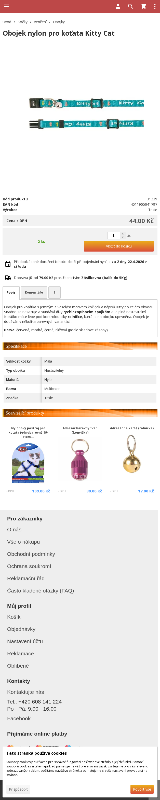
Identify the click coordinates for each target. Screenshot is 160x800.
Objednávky (21, 629)
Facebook (19, 718)
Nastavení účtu (25, 641)
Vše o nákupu (23, 542)
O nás (14, 529)
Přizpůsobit (18, 789)
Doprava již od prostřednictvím (70, 277)
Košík (14, 617)
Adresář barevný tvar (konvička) (80, 430)
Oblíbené (18, 666)
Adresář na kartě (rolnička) (132, 428)
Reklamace (20, 653)
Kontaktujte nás (25, 692)
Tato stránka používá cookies (36, 753)
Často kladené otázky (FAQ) (40, 591)
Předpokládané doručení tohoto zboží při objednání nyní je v (80, 264)
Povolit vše (142, 789)
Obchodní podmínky (31, 554)
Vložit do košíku (119, 246)
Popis (11, 292)
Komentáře (34, 292)
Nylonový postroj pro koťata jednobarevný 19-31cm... (28, 432)
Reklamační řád (26, 578)
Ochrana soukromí (29, 566)
